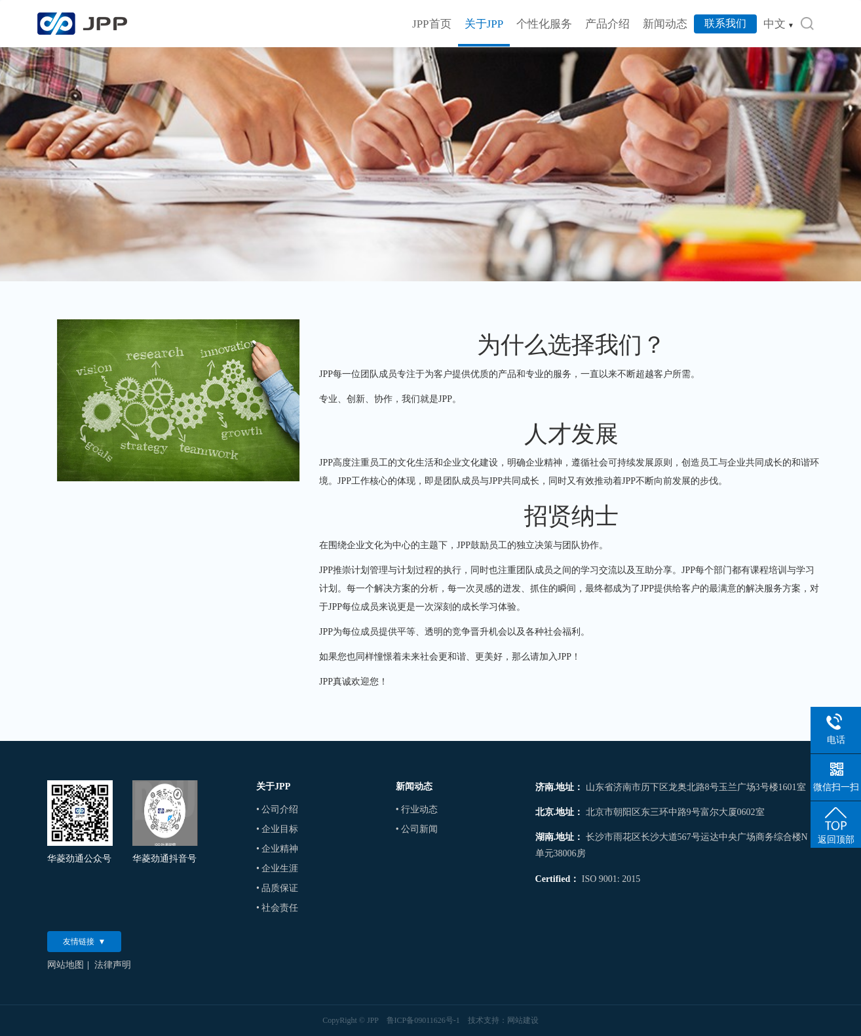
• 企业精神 (277, 849)
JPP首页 (431, 24)
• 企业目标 (277, 829)
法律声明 (112, 965)
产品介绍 (607, 24)
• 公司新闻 (417, 829)
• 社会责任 (277, 908)
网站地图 (65, 965)
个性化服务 (544, 24)
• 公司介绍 (277, 809)
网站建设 (523, 1020)
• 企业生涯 (277, 868)
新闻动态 (665, 24)
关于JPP (484, 24)
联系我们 (725, 23)
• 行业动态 (417, 809)
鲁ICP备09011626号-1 (423, 1020)
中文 (778, 24)
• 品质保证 (277, 888)
